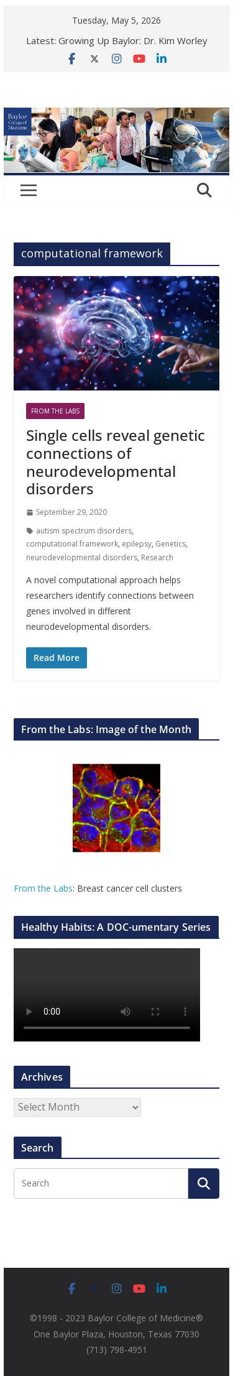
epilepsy (137, 543)
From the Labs (43, 888)
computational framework (72, 543)
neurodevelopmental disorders (81, 557)
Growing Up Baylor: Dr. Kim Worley (133, 40)
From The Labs (55, 411)
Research (157, 557)
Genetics (170, 543)
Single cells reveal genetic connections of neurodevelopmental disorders (115, 462)
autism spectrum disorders (84, 530)
